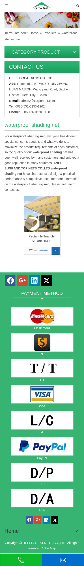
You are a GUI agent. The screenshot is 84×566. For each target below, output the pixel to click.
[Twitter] (46, 280)
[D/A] (42, 498)
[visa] (42, 394)
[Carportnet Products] (42, 20)
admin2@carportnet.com (38, 101)
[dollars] (42, 342)
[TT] (42, 368)
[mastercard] (42, 316)
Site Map (50, 548)
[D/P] (42, 472)
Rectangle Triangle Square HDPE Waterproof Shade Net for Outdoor (41, 239)
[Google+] (22, 280)
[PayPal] (42, 446)
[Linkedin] (34, 280)
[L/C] (42, 420)
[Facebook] (10, 280)
